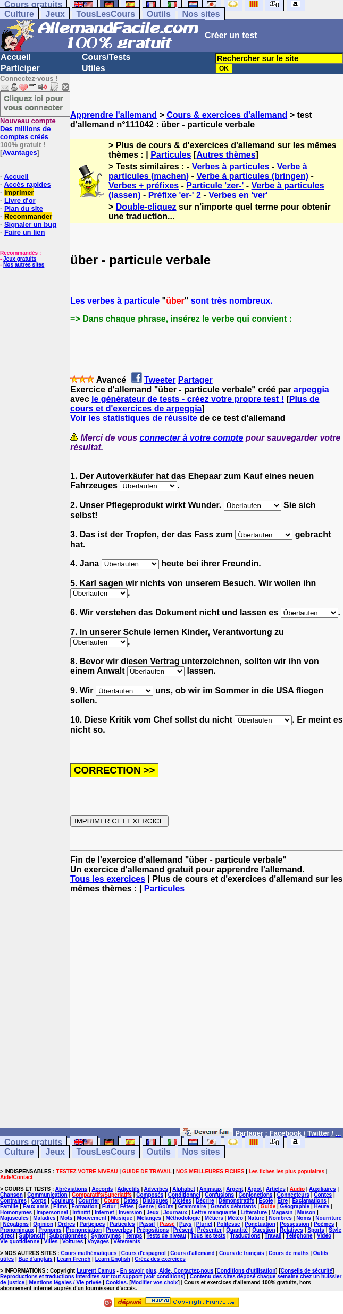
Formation (85, 1206)
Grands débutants (233, 1206)
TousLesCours (105, 14)
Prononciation (84, 1230)
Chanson (11, 1195)
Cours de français (241, 1253)
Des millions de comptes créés (28, 129)
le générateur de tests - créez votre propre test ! (187, 398)
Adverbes (156, 1189)
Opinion (43, 1224)
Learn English (112, 1259)
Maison (306, 1212)
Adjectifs (128, 1189)
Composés (149, 1195)
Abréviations (71, 1189)
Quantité (237, 1230)
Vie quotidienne (19, 1241)
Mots (66, 1218)
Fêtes (127, 1206)
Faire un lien (24, 232)
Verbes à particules (231, 166)
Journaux (175, 1212)
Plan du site (23, 208)
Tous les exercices (107, 878)
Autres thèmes (225, 154)
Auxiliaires (322, 1189)
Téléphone (299, 1236)
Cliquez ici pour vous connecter (33, 102)
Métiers (214, 1218)
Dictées (181, 1201)
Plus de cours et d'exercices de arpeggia (195, 403)
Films (60, 1206)
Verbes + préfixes (143, 185)
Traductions (245, 1236)
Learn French (73, 1259)
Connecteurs (293, 1195)
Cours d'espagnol (143, 1253)
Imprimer (19, 192)
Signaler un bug (30, 224)
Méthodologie (182, 1218)
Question (263, 1230)
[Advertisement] (206, 1015)
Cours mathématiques (88, 1253)
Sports (315, 1230)
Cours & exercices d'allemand (226, 114)
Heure (321, 1206)
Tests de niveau (166, 1236)
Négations (16, 1224)
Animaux (210, 1189)
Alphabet (183, 1189)
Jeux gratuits (19, 259)
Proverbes (119, 1230)
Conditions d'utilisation (246, 1271)
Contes (323, 1195)
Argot (254, 1189)
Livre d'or (20, 200)
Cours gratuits (33, 1142)
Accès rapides (27, 184)
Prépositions (153, 1230)
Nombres (280, 1218)
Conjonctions (256, 1195)
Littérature (254, 1212)
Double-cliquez (146, 206)
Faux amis (36, 1206)
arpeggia (311, 389)
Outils (159, 14)
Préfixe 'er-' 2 (174, 195)
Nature (255, 1218)
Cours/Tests (106, 57)
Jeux (54, 14)
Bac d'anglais (35, 1259)
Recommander (28, 216)
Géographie (295, 1206)
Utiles (93, 68)
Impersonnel (52, 1212)
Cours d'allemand (192, 1253)
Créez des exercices (160, 1259)
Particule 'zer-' (215, 185)
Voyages (98, 1241)
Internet (104, 1212)
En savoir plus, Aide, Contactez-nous (167, 1271)
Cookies (116, 1282)
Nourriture (328, 1218)
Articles (276, 1189)
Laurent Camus (96, 1271)
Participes (92, 1224)
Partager (195, 379)
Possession (294, 1224)
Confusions (219, 1195)
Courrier (88, 1201)
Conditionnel (184, 1195)
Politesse (228, 1224)
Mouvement (92, 1218)
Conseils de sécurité (306, 1271)
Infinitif (81, 1212)
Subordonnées (68, 1236)
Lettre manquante (213, 1212)
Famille (9, 1206)
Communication (47, 1195)
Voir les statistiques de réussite (133, 418)
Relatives (291, 1230)
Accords (102, 1189)
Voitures (72, 1241)
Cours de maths (289, 1253)
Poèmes (324, 1224)
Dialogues (155, 1201)
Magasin (281, 1212)
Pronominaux (17, 1230)
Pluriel (204, 1224)
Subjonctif (32, 1236)
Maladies (44, 1218)
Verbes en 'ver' (238, 195)
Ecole (266, 1201)
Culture (19, 14)
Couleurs (62, 1201)
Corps (38, 1201)
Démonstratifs (236, 1201)
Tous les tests (207, 1236)
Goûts (166, 1206)
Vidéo (324, 1236)
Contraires (13, 1201)
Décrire (205, 1201)
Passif (147, 1224)
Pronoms (49, 1230)
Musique (122, 1218)
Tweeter (159, 379)
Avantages (19, 153)
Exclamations (309, 1201)
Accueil (16, 57)
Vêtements (126, 1241)
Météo (235, 1218)
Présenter (209, 1230)
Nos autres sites (23, 265)
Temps (134, 1236)
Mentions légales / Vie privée (66, 1282)
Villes (51, 1241)
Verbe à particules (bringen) (252, 176)
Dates (130, 1201)
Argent (234, 1189)
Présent (183, 1230)
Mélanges (149, 1218)
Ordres (66, 1224)
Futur (109, 1206)
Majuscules (14, 1218)
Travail (273, 1236)
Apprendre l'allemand (113, 114)
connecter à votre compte (192, 437)
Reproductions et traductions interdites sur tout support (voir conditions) (92, 1276)
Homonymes (16, 1212)
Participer (20, 68)
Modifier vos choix (154, 1282)
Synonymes (106, 1236)
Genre (146, 1206)
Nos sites (201, 14)
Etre (283, 1201)
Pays (185, 1224)
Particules (170, 154)
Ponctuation (260, 1224)
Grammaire (192, 1206)
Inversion (130, 1212)
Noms (303, 1218)
